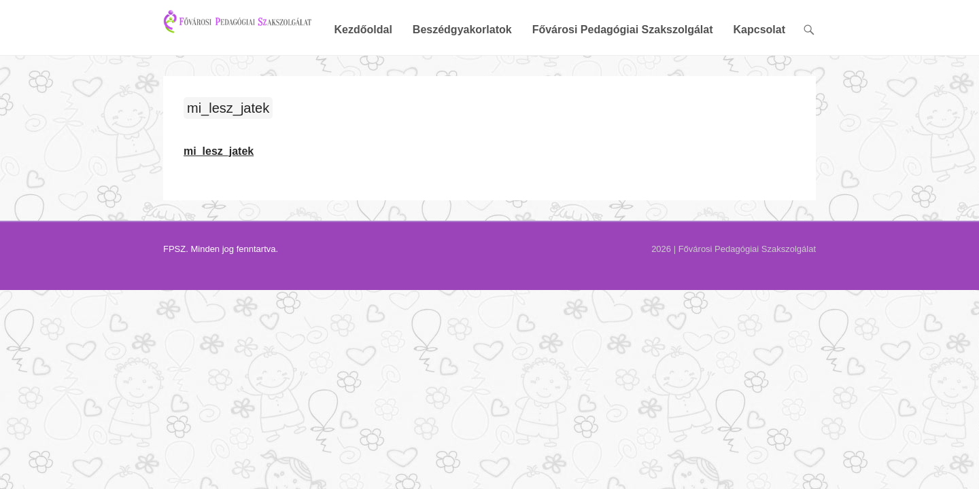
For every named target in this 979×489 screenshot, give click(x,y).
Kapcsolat (858, 30)
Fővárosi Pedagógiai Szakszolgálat (721, 30)
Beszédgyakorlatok (561, 30)
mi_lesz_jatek (129, 109)
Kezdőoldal (461, 30)
